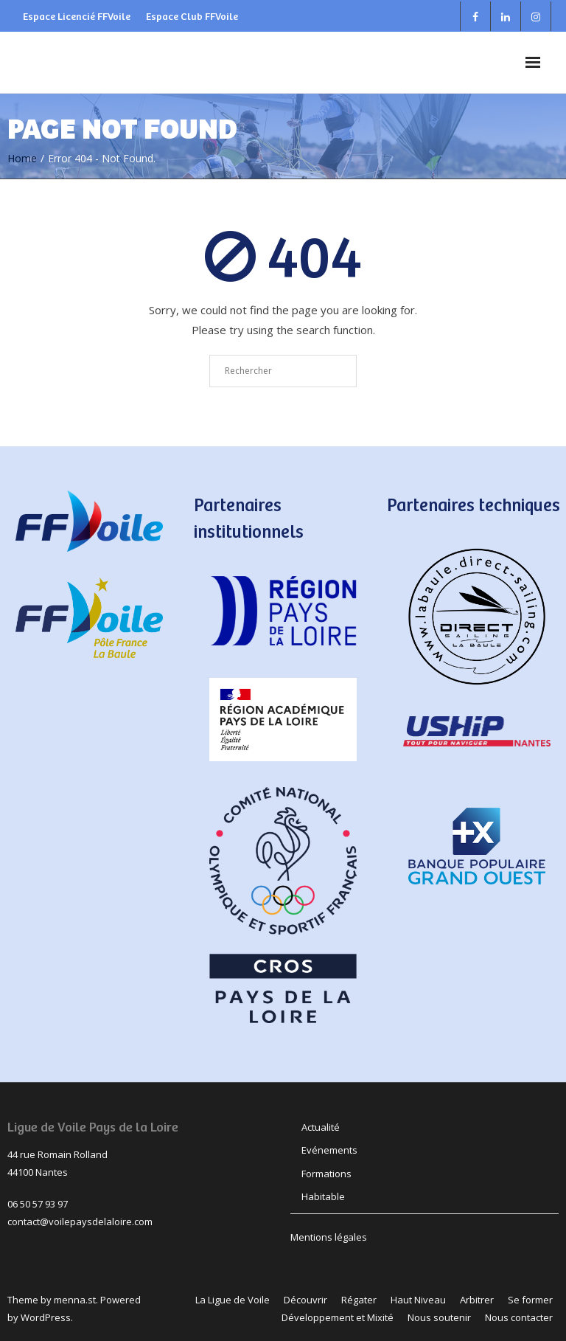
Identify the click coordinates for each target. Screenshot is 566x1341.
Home (22, 158)
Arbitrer (477, 1299)
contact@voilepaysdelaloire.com (80, 1221)
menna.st (75, 1299)
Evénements (329, 1150)
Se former (530, 1299)
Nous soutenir (439, 1317)
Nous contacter (519, 1317)
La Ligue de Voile (232, 1299)
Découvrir (305, 1299)
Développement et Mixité (338, 1317)
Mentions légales (328, 1237)
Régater (359, 1299)
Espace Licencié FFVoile (76, 16)
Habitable (323, 1196)
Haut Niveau (418, 1299)
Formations (326, 1173)
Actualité (320, 1127)
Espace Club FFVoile (192, 16)
